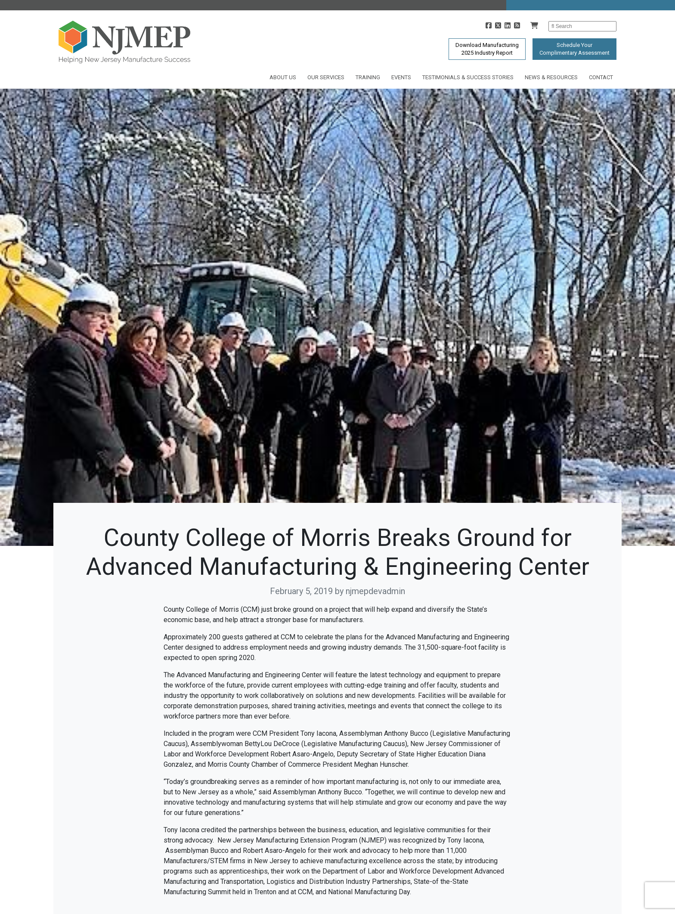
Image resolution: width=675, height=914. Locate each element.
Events (401, 77)
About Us (282, 77)
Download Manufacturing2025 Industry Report (487, 49)
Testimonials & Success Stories (468, 77)
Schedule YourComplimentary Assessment (574, 49)
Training (368, 77)
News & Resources (551, 77)
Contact (601, 77)
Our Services (325, 77)
